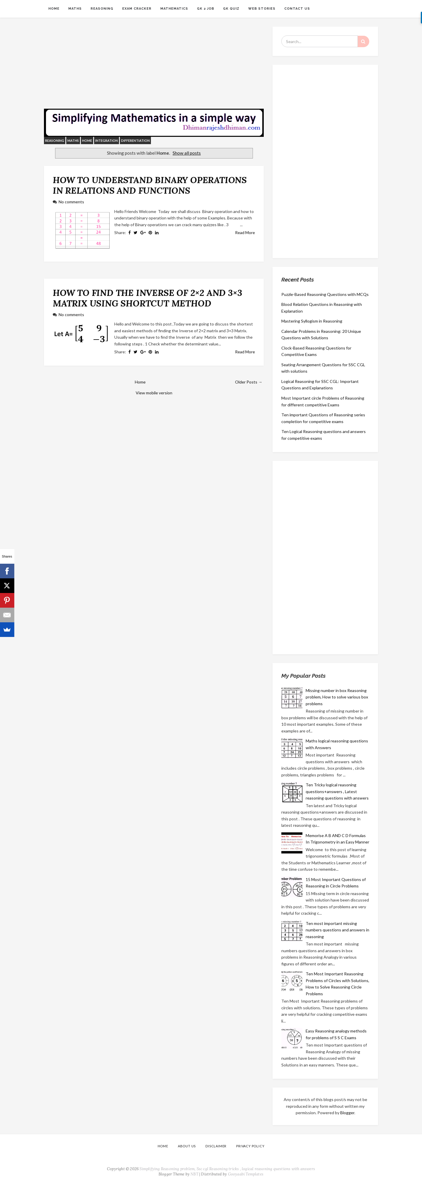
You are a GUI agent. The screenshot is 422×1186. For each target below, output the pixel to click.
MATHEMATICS (174, 9)
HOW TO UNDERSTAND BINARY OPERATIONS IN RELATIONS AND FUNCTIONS (150, 185)
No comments (71, 201)
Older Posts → (248, 381)
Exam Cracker (137, 9)
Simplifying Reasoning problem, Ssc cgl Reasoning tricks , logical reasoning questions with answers (227, 1168)
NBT (194, 1174)
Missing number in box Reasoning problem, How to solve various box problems (337, 697)
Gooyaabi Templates (246, 1174)
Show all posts (187, 153)
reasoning (54, 140)
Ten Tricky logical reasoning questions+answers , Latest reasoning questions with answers (337, 791)
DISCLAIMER (216, 1146)
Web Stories (261, 9)
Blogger (347, 1112)
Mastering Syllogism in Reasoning (311, 320)
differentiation (135, 140)
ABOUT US (187, 1146)
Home (53, 9)
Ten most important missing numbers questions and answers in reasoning (337, 930)
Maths (75, 9)
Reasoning (102, 9)
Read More (245, 232)
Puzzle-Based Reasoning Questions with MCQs (325, 294)
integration (106, 140)
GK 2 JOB (205, 9)
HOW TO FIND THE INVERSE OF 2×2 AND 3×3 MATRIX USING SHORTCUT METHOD (147, 298)
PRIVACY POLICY (250, 1146)
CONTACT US (297, 9)
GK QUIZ (231, 9)
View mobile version (154, 392)
